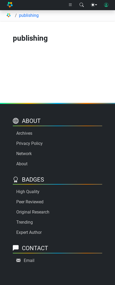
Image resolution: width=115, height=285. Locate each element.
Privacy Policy (29, 143)
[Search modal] (81, 5)
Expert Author (29, 232)
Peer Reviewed (29, 201)
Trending (24, 222)
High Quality (27, 191)
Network (24, 153)
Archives (24, 133)
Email (29, 260)
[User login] (106, 5)
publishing (29, 15)
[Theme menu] (94, 5)
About (21, 163)
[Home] (9, 5)
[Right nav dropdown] (70, 5)
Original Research (32, 212)
